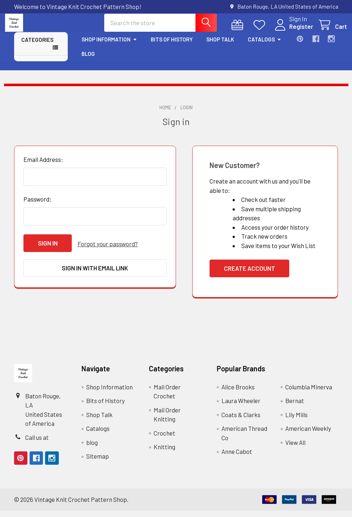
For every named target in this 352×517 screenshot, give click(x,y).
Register (292, 31)
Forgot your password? (108, 249)
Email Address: (43, 165)
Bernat (294, 407)
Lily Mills (296, 421)
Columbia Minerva (308, 393)
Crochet (164, 439)
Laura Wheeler (240, 407)
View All (295, 448)
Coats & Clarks (240, 421)
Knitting (164, 453)
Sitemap (97, 462)
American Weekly (308, 434)
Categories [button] (37, 46)
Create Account (249, 274)
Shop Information (109, 46)
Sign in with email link (95, 273)
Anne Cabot (236, 457)
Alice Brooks (238, 393)
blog (88, 60)
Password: (37, 205)
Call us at (37, 443)
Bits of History (172, 46)
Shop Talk (220, 46)
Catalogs (264, 46)
